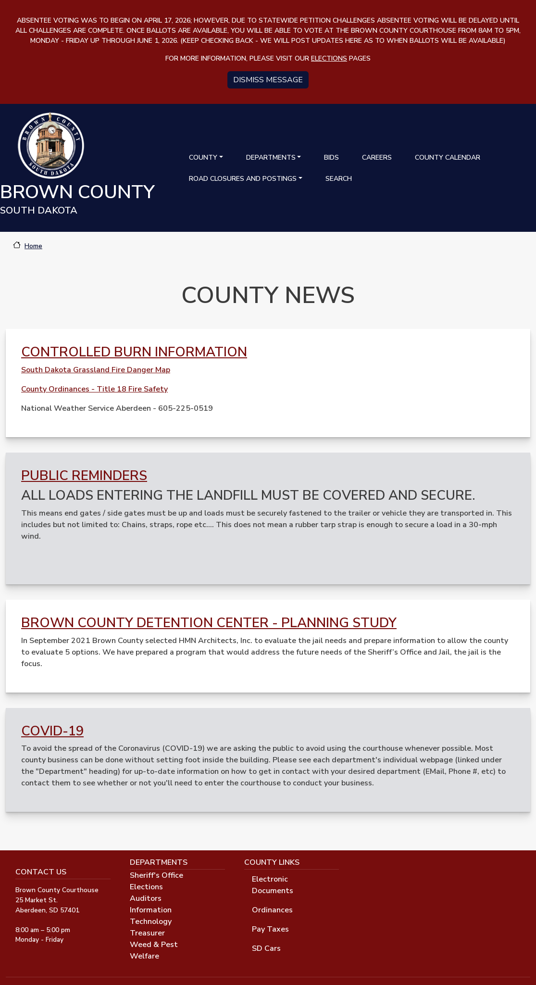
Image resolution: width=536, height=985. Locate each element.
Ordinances (272, 910)
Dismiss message (268, 80)
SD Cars (266, 948)
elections (329, 58)
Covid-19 (52, 731)
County (203, 157)
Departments (271, 157)
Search (338, 178)
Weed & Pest (154, 944)
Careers (377, 157)
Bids (331, 157)
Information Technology (151, 916)
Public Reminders (84, 476)
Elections (146, 887)
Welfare (144, 956)
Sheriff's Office (156, 875)
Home (33, 246)
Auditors (146, 898)
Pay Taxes (270, 929)
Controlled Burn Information (134, 352)
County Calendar (447, 157)
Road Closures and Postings (243, 178)
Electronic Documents (272, 885)
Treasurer (147, 933)
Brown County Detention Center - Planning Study (209, 623)
